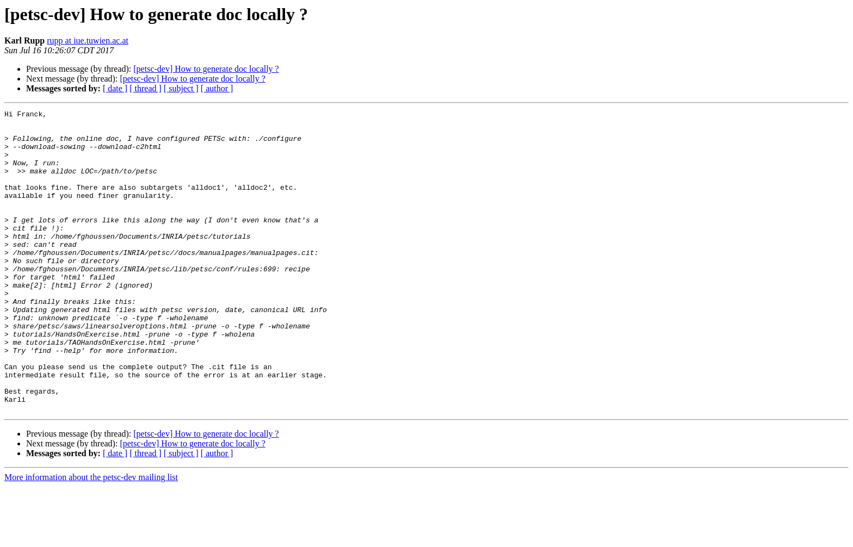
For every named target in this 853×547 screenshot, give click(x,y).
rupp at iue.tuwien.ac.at (87, 40)
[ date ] (115, 88)
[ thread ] (145, 88)
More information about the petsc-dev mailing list (91, 537)
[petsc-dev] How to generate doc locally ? (206, 68)
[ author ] (217, 88)
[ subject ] (181, 88)
